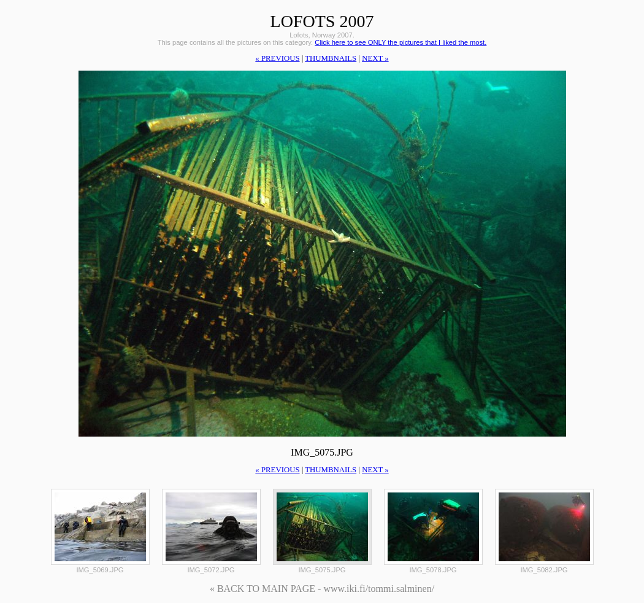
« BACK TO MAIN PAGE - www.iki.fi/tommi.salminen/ (322, 588)
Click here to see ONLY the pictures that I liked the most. (400, 42)
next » (375, 58)
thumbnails (330, 58)
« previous (277, 58)
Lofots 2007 (322, 21)
